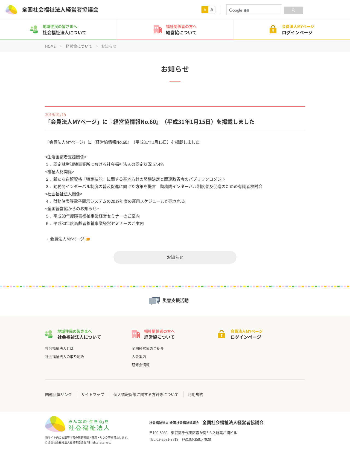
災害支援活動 (175, 300)
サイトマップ (92, 394)
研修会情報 (141, 364)
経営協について (79, 46)
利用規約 (195, 394)
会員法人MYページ (67, 239)
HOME (50, 46)
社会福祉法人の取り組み (64, 356)
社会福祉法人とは (59, 348)
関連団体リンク (58, 394)
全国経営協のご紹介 (148, 348)
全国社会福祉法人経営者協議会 (60, 9)
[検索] (253, 10)
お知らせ (175, 257)
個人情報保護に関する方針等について (146, 394)
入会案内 (139, 356)
